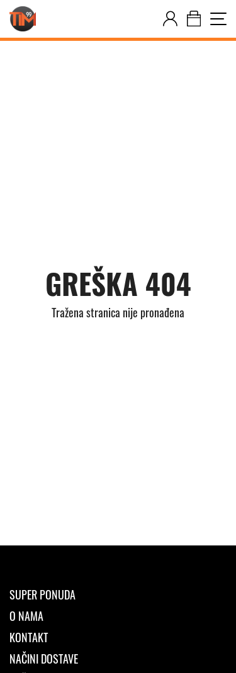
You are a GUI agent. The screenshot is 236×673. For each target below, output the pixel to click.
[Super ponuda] (118, 594)
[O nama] (118, 616)
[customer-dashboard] (170, 19)
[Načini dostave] (118, 658)
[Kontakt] (118, 637)
